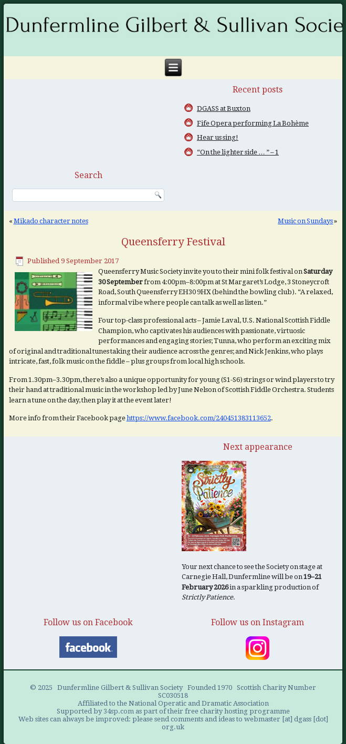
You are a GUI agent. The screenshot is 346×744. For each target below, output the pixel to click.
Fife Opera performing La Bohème (253, 123)
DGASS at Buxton (223, 108)
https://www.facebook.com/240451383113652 (199, 418)
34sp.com (118, 711)
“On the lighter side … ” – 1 (238, 152)
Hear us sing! (217, 137)
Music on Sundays (305, 221)
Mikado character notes (51, 221)
